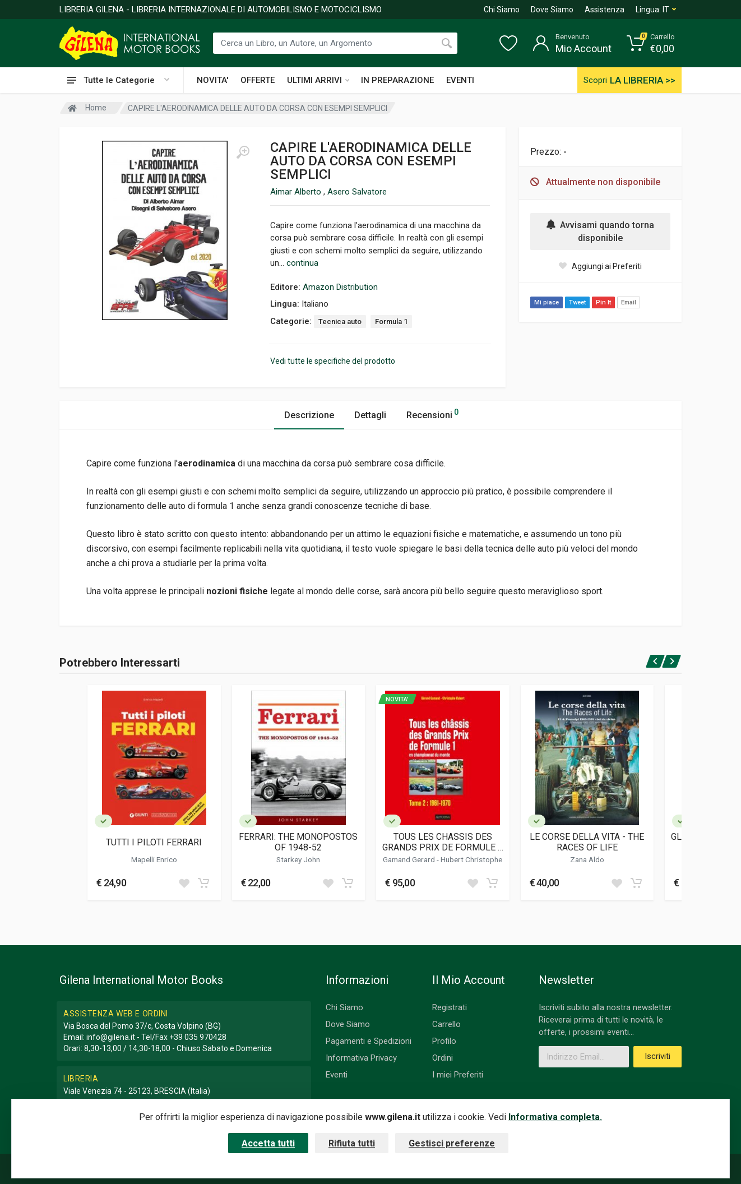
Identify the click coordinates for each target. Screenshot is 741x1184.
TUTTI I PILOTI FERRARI (154, 842)
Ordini (442, 1058)
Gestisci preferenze (452, 1143)
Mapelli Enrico (154, 859)
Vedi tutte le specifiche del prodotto (332, 361)
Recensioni (432, 413)
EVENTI (460, 80)
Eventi (337, 1075)
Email (628, 302)
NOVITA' (212, 80)
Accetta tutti (268, 1143)
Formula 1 (391, 321)
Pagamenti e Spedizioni (368, 1041)
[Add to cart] (203, 883)
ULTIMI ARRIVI (318, 80)
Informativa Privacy (361, 1058)
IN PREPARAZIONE (397, 80)
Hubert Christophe (471, 859)
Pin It (603, 302)
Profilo (444, 1041)
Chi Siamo (502, 9)
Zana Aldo (587, 859)
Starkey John (298, 859)
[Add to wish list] (183, 883)
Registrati (449, 1007)
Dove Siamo (552, 9)
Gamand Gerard (410, 859)
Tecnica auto (340, 321)
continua (302, 263)
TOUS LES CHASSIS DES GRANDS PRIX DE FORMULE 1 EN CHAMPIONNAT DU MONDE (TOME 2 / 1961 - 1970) (442, 842)
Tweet (577, 302)
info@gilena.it (110, 1037)
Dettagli (370, 415)
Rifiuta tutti (351, 1143)
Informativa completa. (555, 1117)
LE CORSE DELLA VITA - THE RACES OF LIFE (587, 842)
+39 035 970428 (197, 1037)
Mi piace (546, 302)
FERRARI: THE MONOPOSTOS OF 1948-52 (298, 842)
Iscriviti (657, 1056)
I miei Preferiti (457, 1075)
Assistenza (604, 9)
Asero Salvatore (357, 192)
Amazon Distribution (340, 287)
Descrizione (309, 415)
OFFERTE (257, 80)
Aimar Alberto (296, 192)
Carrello (446, 1024)
